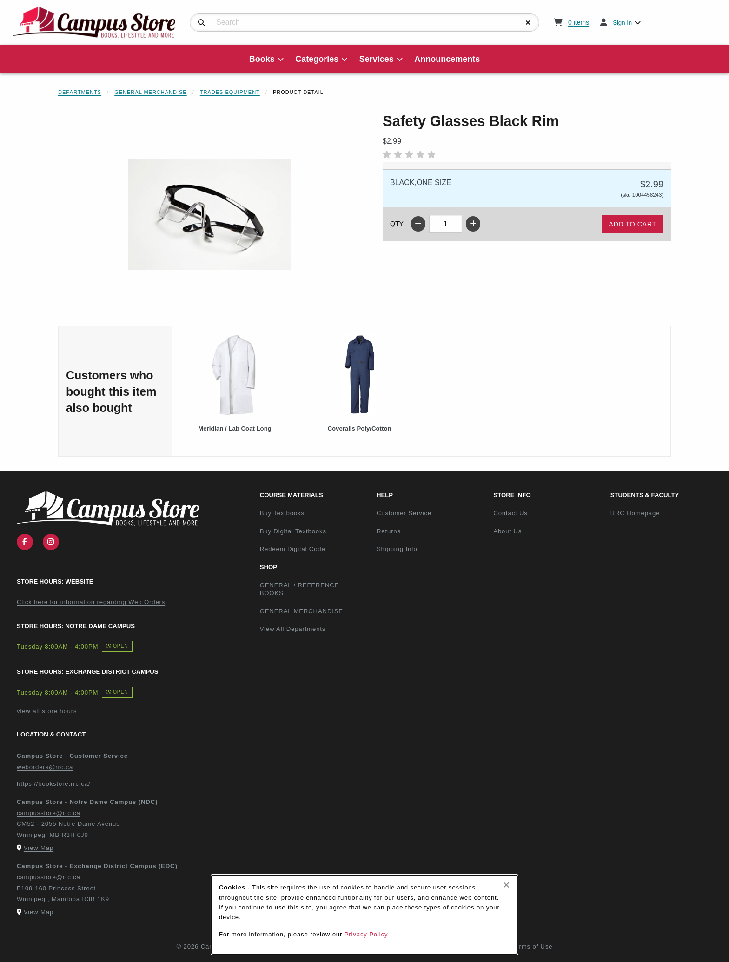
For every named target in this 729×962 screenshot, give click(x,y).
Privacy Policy (366, 934)
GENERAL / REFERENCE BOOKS (299, 589)
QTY (397, 223)
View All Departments (293, 628)
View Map (38, 847)
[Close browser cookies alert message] (506, 885)
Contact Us (510, 513)
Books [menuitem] (262, 59)
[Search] (201, 23)
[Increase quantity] (473, 224)
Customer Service (404, 513)
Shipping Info (397, 548)
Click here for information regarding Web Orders (91, 601)
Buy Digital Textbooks (293, 531)
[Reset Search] (528, 23)
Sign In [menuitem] (622, 22)
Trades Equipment (230, 92)
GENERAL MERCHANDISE (301, 611)
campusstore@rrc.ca (48, 812)
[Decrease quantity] (418, 224)
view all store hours (47, 711)
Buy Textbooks (282, 513)
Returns (389, 531)
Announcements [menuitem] (447, 59)
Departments (79, 92)
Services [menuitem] (376, 59)
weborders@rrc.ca (45, 766)
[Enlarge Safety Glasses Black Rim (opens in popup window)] (209, 214)
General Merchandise (150, 92)
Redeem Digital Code (292, 548)
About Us (507, 531)
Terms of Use (532, 946)
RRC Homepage (665, 513)
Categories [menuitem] (316, 59)
